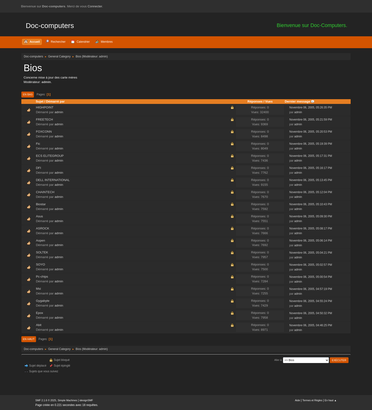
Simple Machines (67, 400)
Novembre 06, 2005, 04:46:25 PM (310, 325)
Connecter (95, 6)
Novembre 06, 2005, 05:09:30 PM (310, 216)
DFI (38, 168)
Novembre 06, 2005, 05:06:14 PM (310, 240)
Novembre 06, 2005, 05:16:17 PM (310, 168)
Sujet (39, 101)
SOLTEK (42, 252)
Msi (38, 288)
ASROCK (42, 228)
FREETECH (44, 119)
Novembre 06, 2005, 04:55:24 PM (310, 301)
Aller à (278, 360)
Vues (269, 101)
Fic (38, 143)
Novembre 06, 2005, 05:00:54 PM (310, 277)
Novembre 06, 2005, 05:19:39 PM (310, 143)
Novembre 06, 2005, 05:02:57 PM (310, 264)
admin (103, 56)
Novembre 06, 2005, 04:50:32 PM (310, 313)
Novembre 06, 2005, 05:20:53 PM (310, 131)
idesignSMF (86, 400)
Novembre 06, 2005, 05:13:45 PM (310, 180)
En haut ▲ (331, 400)
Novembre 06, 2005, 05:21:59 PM (310, 119)
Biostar (41, 204)
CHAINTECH (45, 192)
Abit (38, 325)
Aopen (40, 240)
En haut (28, 339)
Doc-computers (50, 25)
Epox (39, 313)
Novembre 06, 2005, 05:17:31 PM (310, 156)
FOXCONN (44, 131)
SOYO (40, 264)
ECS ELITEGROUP (50, 156)
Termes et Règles (312, 400)
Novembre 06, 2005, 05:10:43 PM (310, 204)
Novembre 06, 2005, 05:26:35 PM (310, 107)
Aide (297, 400)
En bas (28, 94)
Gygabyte (42, 301)
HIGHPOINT (44, 107)
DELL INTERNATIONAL (53, 180)
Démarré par (55, 101)
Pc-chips (42, 276)
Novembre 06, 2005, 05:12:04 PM (310, 192)
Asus (39, 216)
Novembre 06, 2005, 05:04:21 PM (310, 252)
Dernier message (299, 101)
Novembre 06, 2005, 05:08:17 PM (310, 228)
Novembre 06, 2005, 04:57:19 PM (310, 289)
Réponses (255, 101)
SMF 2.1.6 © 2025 (45, 400)
